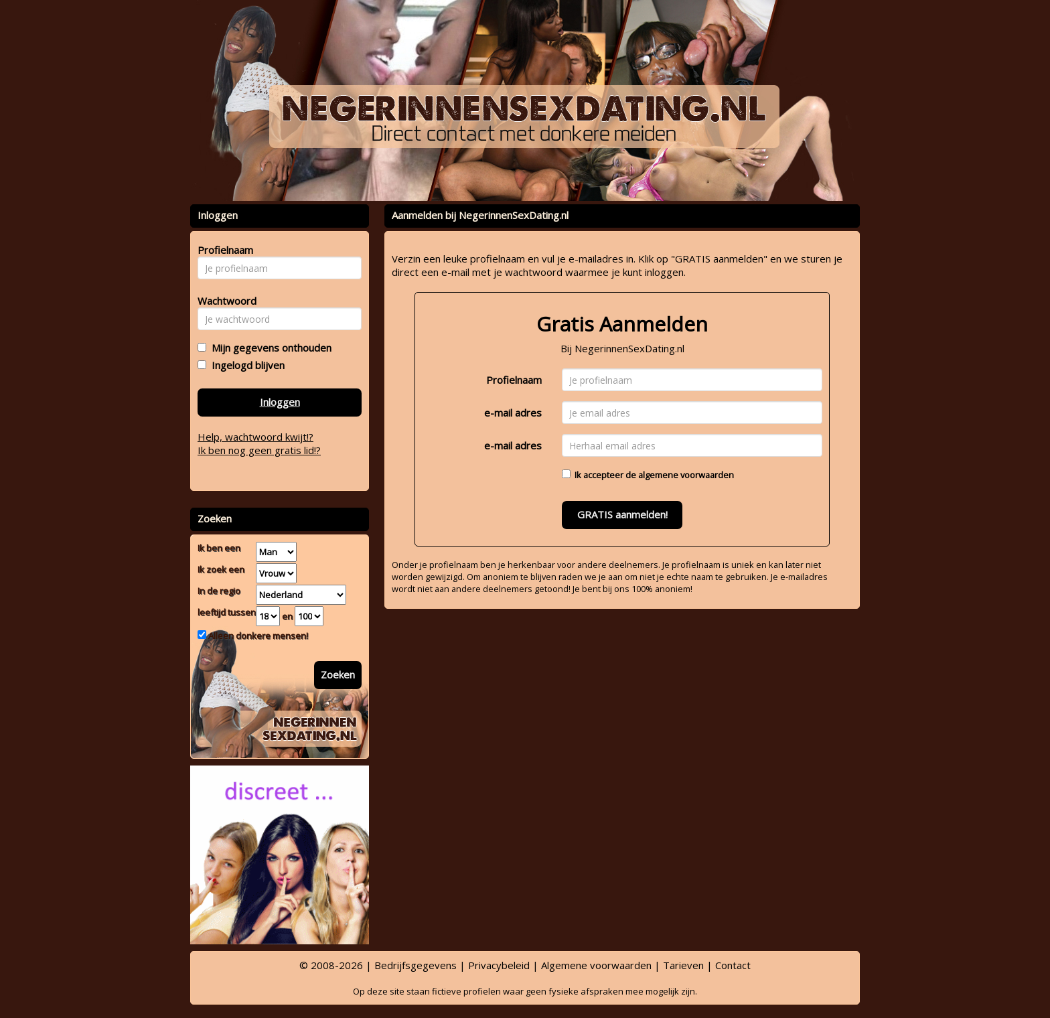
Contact (733, 965)
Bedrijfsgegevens (415, 965)
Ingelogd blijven (245, 365)
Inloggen (280, 402)
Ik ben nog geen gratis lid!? (259, 450)
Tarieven (683, 965)
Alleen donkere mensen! (257, 636)
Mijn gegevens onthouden (268, 347)
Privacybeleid (499, 965)
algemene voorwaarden (686, 475)
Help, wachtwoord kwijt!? (255, 436)
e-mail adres (513, 412)
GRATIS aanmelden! (622, 514)
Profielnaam (514, 379)
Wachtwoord (223, 300)
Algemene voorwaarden (596, 965)
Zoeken (338, 674)
